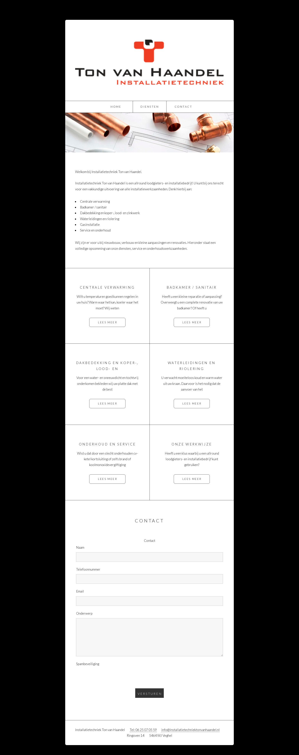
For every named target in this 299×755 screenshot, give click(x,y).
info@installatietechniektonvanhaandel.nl (190, 730)
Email (80, 591)
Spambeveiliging (87, 664)
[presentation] (105, 676)
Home (116, 106)
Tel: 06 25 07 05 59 (143, 730)
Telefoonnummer (88, 569)
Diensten (150, 106)
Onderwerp (84, 613)
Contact (183, 106)
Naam (80, 547)
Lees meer (107, 322)
